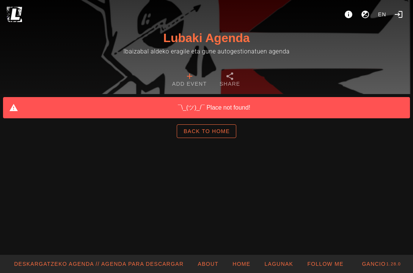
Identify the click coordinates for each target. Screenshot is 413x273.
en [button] (382, 14)
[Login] (398, 14)
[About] (348, 14)
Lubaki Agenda (206, 38)
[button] (278, 264)
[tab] (189, 80)
